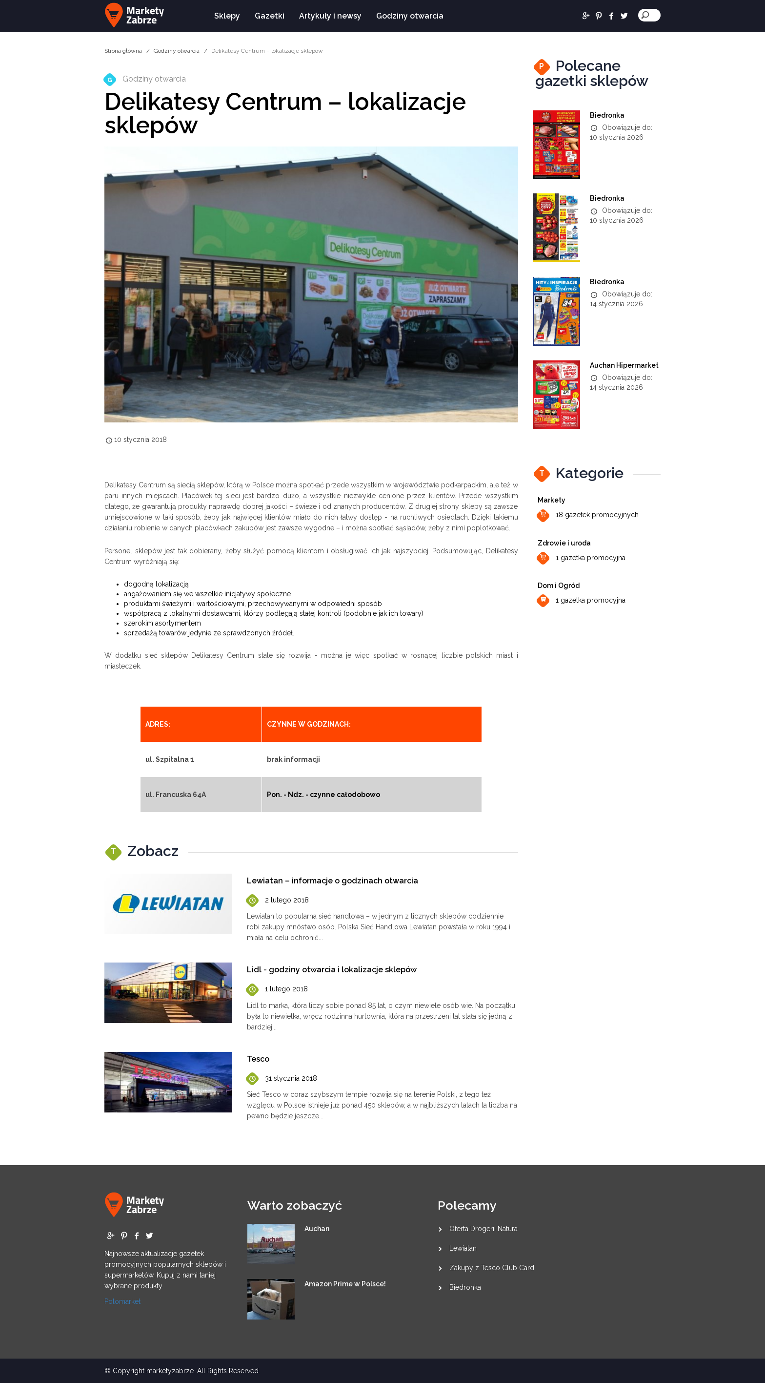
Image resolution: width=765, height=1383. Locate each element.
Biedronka (607, 115)
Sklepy (227, 16)
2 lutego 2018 (278, 900)
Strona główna (123, 50)
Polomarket (122, 1301)
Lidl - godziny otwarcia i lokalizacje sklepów (332, 969)
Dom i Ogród (559, 585)
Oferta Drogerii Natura (483, 1229)
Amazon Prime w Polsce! (345, 1284)
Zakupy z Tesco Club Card (491, 1268)
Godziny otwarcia (409, 16)
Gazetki (269, 16)
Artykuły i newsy (330, 16)
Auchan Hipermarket (624, 365)
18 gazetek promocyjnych (588, 515)
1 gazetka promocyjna (581, 558)
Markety (551, 500)
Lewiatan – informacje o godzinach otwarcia (332, 880)
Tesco (258, 1059)
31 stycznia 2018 (282, 1079)
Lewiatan (463, 1248)
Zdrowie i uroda (564, 543)
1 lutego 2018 (277, 989)
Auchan (316, 1229)
